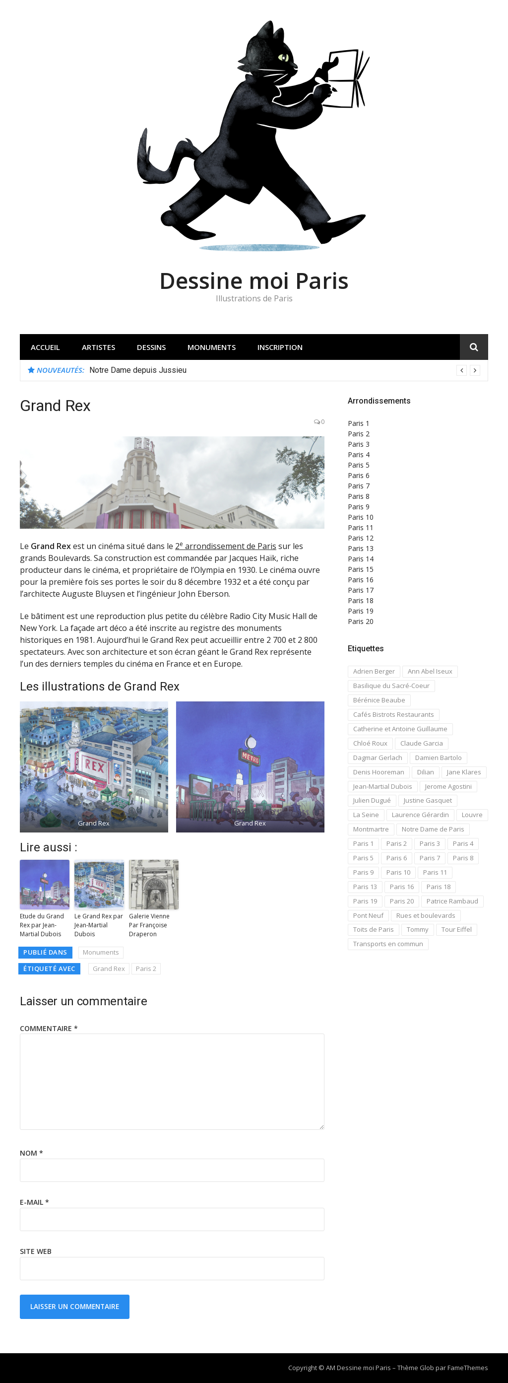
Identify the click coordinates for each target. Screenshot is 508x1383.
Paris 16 (361, 579)
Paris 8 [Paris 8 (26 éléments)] (463, 857)
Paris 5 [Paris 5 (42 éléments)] (363, 857)
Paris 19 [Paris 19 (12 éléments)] (365, 901)
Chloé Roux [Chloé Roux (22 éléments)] (370, 743)
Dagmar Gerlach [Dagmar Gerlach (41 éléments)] (377, 757)
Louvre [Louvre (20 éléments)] (472, 814)
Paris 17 (361, 590)
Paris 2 (146, 968)
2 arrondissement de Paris (225, 546)
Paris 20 (361, 621)
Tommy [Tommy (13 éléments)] (418, 929)
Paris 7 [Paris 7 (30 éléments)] (430, 857)
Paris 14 (361, 558)
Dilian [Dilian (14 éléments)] (425, 771)
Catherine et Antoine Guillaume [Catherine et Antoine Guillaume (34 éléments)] (400, 728)
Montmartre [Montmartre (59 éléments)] (371, 829)
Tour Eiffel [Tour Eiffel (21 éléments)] (457, 929)
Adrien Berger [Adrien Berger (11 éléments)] (374, 671)
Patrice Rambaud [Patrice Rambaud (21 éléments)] (452, 901)
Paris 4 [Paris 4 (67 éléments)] (463, 843)
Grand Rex (109, 968)
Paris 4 (359, 454)
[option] (284, 370)
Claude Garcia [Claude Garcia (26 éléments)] (421, 743)
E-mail (34, 1202)
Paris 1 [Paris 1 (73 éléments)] (363, 843)
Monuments (212, 347)
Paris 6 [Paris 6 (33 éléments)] (396, 857)
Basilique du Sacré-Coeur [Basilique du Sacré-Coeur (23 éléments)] (391, 685)
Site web (36, 1251)
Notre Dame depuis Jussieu (138, 370)
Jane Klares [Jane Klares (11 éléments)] (464, 771)
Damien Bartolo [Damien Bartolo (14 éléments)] (438, 757)
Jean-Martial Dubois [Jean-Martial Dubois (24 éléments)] (382, 786)
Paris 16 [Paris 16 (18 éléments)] (402, 886)
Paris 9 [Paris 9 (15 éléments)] (363, 872)
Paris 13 (361, 548)
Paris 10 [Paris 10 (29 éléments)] (398, 872)
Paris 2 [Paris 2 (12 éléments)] (396, 843)
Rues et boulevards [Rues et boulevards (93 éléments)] (425, 915)
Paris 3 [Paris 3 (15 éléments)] (430, 843)
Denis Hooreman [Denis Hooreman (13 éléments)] (378, 771)
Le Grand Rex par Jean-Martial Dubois (98, 925)
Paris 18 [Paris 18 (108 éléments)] (438, 886)
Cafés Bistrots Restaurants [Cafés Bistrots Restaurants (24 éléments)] (393, 714)
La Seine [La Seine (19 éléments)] (366, 814)
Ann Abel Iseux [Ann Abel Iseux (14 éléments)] (430, 671)
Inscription (280, 347)
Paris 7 (359, 485)
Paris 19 (361, 611)
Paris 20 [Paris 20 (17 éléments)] (402, 901)
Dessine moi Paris (254, 280)
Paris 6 (359, 475)
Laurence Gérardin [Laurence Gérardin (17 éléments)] (420, 814)
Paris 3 (359, 444)
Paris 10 (361, 517)
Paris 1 (359, 423)
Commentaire (49, 1028)
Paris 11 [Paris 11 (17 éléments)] (435, 872)
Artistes (98, 347)
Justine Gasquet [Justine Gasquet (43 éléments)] (428, 800)
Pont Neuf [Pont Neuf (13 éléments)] (368, 915)
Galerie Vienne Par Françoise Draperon (149, 925)
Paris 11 (361, 527)
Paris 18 (361, 600)
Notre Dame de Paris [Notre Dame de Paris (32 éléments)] (433, 829)
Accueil (45, 347)
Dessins (151, 347)
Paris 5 (359, 465)
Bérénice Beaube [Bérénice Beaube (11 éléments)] (379, 699)
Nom (31, 1153)
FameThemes (467, 1367)
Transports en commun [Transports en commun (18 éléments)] (388, 943)
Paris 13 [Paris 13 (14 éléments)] (365, 886)
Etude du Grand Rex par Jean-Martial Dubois (42, 925)
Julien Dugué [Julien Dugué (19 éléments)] (372, 800)
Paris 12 (361, 538)
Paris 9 (359, 506)
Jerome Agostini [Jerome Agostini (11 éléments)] (448, 786)
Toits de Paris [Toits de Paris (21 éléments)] (373, 929)
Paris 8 (359, 496)
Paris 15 (361, 569)
